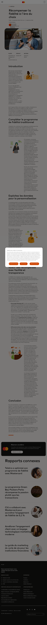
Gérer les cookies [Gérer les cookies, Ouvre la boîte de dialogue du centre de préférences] (34, 263)
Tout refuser (23, 263)
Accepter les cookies (13, 263)
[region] (24, 257)
